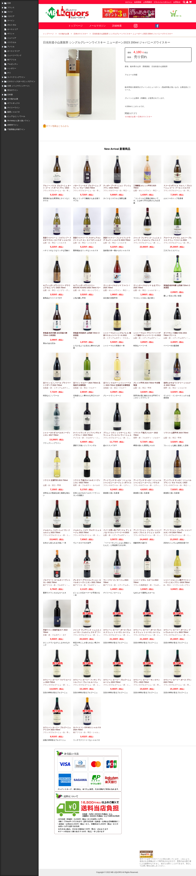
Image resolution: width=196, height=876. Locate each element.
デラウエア (70, 290)
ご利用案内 (147, 2)
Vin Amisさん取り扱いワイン (18, 121)
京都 (45, 635)
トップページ (75, 25)
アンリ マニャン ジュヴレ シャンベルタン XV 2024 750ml (178, 531)
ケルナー (92, 388)
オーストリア (12, 29)
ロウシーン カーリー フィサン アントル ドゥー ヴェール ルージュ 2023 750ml (87, 682)
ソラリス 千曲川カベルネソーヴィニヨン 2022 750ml (86, 481)
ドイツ (10, 12)
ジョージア (11, 38)
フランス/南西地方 (140, 585)
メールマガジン (97, 25)
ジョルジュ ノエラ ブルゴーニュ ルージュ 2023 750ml (87, 531)
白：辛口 (66, 191)
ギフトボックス (13, 103)
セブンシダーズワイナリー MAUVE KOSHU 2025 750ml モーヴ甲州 (87, 287)
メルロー (156, 438)
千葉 (75, 338)
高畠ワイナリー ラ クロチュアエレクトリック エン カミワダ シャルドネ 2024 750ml (87, 240)
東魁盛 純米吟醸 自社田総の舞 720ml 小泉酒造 (55, 334)
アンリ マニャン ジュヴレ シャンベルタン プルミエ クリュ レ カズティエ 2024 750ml (147, 532)
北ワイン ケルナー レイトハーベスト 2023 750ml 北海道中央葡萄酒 (117, 384)
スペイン (10, 21)
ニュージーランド (14, 55)
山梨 (135, 191)
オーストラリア (13, 51)
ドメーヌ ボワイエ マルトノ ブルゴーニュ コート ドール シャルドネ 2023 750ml (178, 188)
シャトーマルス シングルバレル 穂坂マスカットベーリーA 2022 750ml (117, 335)
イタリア (10, 16)
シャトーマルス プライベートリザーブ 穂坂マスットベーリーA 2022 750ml (147, 335)
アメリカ (10, 47)
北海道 (45, 388)
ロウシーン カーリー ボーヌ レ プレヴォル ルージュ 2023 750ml (177, 631)
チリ (9, 73)
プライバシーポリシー (163, 2)
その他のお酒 (12, 99)
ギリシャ (10, 34)
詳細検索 (117, 25)
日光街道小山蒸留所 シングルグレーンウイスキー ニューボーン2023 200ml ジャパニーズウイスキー (132, 34)
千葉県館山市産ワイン (16, 129)
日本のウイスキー (81, 34)
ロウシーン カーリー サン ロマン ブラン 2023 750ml (146, 681)
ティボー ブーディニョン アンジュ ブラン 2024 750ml (117, 187)
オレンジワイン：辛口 (148, 191)
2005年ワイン (12, 125)
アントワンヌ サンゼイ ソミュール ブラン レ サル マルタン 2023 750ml (177, 482)
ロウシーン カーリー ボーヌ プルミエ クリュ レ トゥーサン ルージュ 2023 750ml (117, 632)
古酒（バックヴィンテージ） (18, 86)
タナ (64, 635)
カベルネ (96, 485)
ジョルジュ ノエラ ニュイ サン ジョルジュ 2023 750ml (56, 531)
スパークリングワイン (16, 77)
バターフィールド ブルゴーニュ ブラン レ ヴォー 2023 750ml (87, 187)
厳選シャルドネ (13, 112)
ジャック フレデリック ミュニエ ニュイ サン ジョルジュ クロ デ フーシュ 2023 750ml (87, 632)
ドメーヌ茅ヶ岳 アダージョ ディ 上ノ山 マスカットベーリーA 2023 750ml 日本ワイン (117, 532)
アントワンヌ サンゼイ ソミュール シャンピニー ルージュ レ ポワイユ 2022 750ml (117, 482)
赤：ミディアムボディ (112, 338)
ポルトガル (11, 25)
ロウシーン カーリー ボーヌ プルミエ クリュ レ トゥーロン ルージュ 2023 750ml (147, 632)
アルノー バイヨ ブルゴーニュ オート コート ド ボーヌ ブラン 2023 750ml (57, 188)
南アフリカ (11, 60)
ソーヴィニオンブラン (181, 585)
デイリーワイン (13, 108)
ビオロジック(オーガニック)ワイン (21, 81)
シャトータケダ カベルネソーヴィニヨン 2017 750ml (56, 434)
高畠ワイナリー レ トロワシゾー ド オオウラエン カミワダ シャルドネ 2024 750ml (57, 240)
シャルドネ (61, 243)
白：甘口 (114, 388)
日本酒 (10, 95)
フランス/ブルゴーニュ (52, 191)
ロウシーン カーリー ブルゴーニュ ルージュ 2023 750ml (117, 681)
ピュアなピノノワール (16, 116)
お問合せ (176, 2)
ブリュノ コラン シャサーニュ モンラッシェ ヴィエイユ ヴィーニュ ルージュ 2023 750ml (117, 435)
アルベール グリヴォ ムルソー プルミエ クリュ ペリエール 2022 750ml (178, 240)
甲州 (160, 191)
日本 (9, 3)
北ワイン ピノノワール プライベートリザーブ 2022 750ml (57, 384)
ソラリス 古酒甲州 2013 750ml (55, 480)
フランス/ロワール (110, 191)
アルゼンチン (12, 64)
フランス (10, 8)
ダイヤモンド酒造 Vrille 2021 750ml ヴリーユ (175, 334)
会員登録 (137, 2)
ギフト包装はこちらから (57, 126)
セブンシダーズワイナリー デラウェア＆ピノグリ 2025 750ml (56, 286)
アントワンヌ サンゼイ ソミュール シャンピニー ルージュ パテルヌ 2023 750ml (147, 482)
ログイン (128, 2)
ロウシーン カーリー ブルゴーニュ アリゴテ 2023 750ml (57, 728)
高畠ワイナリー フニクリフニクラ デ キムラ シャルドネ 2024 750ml (116, 239)
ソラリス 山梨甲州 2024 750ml (176, 433)
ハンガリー (11, 68)
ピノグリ (60, 290)
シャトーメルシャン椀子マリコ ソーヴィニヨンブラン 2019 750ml (177, 581)
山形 (45, 243)
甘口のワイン (12, 90)
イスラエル (11, 42)
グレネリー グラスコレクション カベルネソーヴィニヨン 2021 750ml (87, 581)
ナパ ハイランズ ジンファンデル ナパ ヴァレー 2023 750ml (87, 434)
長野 (165, 388)
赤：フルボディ (88, 438)
